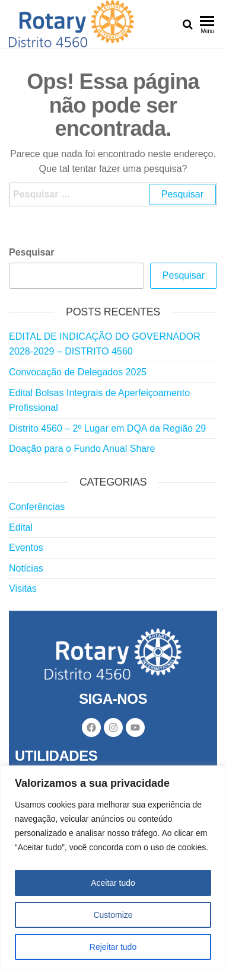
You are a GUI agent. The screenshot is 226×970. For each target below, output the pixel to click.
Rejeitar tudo (113, 947)
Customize (112, 915)
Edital (21, 527)
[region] (113, 867)
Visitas (23, 588)
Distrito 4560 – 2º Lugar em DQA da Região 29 (107, 428)
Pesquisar (31, 252)
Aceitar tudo (113, 883)
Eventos (26, 548)
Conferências (37, 507)
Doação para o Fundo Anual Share (82, 448)
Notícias (26, 568)
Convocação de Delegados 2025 (78, 372)
